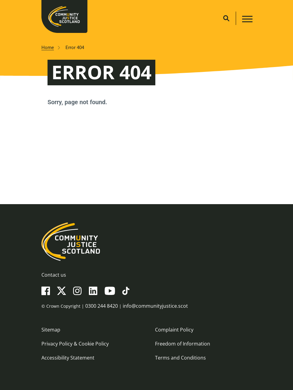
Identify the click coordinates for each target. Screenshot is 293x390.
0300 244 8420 (101, 306)
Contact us (53, 274)
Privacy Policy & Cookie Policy (75, 343)
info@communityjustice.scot (155, 306)
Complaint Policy (174, 329)
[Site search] (226, 18)
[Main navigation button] (246, 20)
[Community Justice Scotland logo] (146, 241)
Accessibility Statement (67, 357)
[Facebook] (45, 290)
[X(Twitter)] (61, 290)
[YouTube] (109, 290)
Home (47, 47)
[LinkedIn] (93, 290)
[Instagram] (77, 290)
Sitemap (50, 329)
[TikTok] (125, 290)
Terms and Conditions (180, 357)
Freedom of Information (182, 343)
